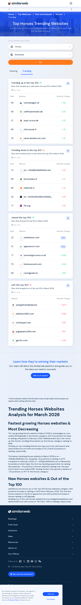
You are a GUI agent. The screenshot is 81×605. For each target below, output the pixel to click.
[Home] (18, 3)
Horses (59, 14)
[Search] (40, 9)
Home (11, 14)
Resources (13, 542)
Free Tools (13, 524)
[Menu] (71, 3)
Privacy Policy (13, 600)
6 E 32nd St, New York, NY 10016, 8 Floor (27, 567)
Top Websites (24, 14)
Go (40, 62)
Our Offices (13, 554)
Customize (51, 599)
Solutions (12, 530)
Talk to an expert (40, 375)
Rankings (12, 519)
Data (10, 536)
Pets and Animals (43, 14)
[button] (40, 47)
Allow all (51, 594)
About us (12, 548)
